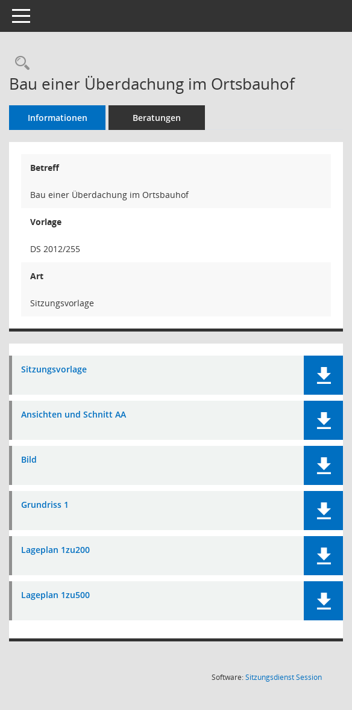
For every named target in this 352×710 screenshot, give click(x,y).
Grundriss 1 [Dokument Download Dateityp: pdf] (45, 505)
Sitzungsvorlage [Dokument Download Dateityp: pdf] (54, 370)
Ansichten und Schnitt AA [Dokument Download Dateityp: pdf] (73, 415)
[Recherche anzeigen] (19, 63)
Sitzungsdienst (283, 677)
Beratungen (157, 117)
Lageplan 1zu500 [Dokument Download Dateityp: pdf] (55, 595)
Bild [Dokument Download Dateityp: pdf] (29, 460)
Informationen (57, 117)
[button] (323, 375)
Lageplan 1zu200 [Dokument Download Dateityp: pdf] (55, 550)
